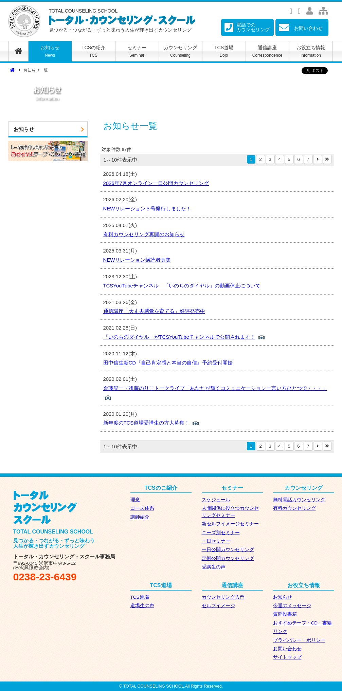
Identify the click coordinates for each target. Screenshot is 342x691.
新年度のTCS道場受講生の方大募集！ (146, 423)
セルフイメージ (218, 605)
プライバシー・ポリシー (299, 640)
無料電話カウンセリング (299, 499)
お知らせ (50, 51)
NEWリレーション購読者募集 (137, 260)
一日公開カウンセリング (228, 549)
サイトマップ (287, 657)
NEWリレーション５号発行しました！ (147, 208)
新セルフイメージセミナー (230, 523)
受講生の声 (214, 566)
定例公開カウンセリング (228, 558)
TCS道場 (224, 51)
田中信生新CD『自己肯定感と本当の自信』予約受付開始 (168, 363)
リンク (280, 631)
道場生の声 (142, 605)
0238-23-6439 (45, 576)
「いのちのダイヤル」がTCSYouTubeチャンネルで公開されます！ (179, 337)
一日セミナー (216, 541)
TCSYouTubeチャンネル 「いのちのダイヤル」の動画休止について (181, 285)
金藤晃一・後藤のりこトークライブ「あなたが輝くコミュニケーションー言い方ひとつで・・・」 (215, 388)
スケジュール (216, 499)
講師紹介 (139, 517)
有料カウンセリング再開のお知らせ (144, 234)
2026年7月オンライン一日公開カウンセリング (156, 183)
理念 (135, 499)
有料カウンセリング (294, 508)
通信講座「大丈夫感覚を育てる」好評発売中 (154, 311)
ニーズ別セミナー (221, 532)
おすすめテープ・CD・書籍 (302, 622)
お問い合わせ (287, 648)
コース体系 (142, 508)
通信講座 (267, 51)
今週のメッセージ (292, 605)
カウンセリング (180, 51)
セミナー (137, 51)
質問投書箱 (285, 614)
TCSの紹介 (93, 51)
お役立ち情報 (310, 51)
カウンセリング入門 (223, 597)
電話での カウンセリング (247, 27)
